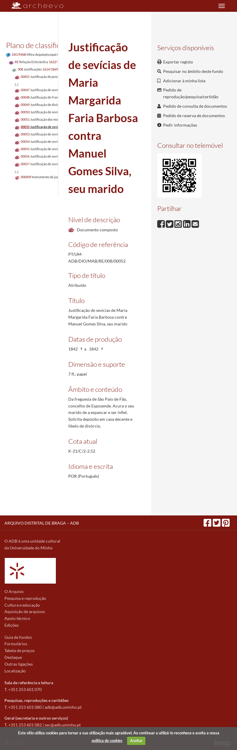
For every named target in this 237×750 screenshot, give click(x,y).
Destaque (13, 657)
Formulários (15, 643)
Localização (15, 670)
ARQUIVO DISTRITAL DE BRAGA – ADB (41, 522)
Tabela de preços (19, 650)
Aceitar (136, 740)
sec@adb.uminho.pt (63, 724)
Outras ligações (18, 664)
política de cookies (107, 740)
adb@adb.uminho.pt (63, 707)
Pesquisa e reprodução (25, 598)
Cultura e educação (22, 604)
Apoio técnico (17, 618)
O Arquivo (14, 591)
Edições (11, 625)
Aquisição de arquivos (24, 611)
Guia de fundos (18, 637)
